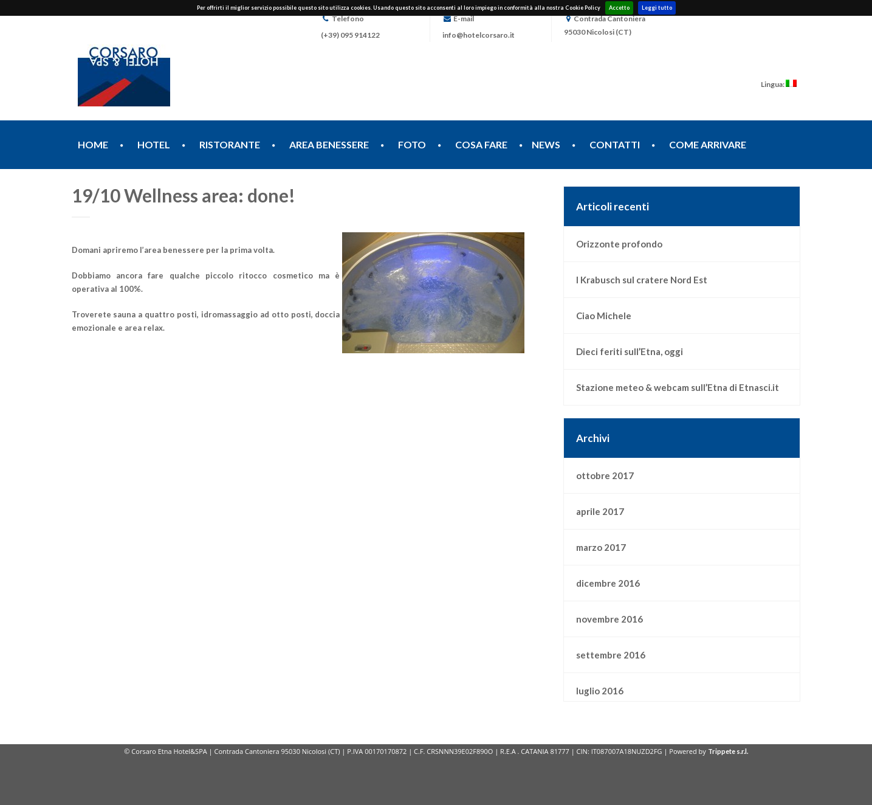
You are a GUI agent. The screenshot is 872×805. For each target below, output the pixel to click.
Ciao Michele (603, 315)
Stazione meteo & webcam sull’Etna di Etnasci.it (677, 387)
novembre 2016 (609, 618)
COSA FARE (481, 144)
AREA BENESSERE (329, 144)
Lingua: (779, 84)
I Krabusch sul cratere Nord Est (641, 279)
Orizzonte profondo (619, 243)
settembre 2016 (610, 654)
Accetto (619, 7)
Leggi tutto (657, 7)
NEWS (546, 144)
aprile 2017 (600, 511)
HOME (93, 144)
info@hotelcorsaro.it (478, 35)
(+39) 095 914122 (350, 35)
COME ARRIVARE (707, 144)
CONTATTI (614, 144)
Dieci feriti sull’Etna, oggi (629, 351)
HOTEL (153, 144)
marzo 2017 (601, 547)
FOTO (412, 144)
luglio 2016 (599, 690)
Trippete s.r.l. (728, 751)
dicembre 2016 (608, 583)
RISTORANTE (229, 144)
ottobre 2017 (605, 475)
